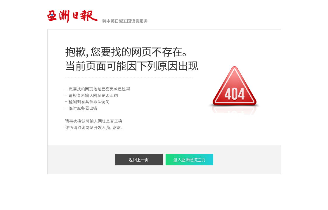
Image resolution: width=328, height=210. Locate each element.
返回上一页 (139, 159)
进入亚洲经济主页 (189, 159)
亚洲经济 (72, 16)
